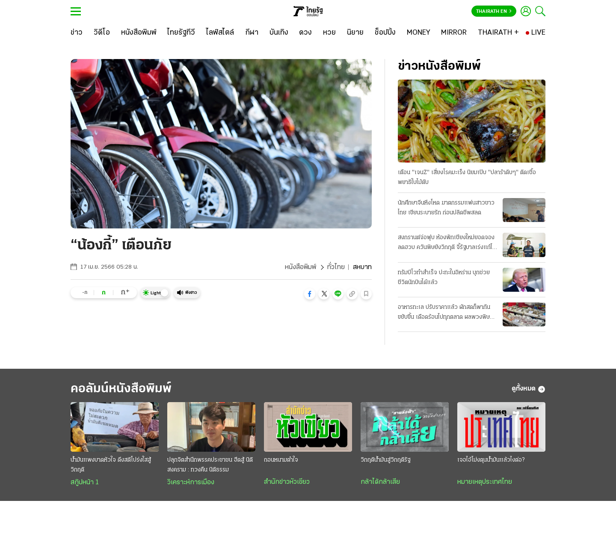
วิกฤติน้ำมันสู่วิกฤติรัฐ (385, 460)
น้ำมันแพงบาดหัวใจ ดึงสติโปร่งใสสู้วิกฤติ (111, 465)
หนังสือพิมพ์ (300, 267)
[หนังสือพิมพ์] (139, 33)
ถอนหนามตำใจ (281, 460)
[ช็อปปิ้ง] (385, 33)
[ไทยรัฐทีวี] (181, 33)
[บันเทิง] (279, 33)
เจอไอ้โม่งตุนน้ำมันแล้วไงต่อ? (490, 460)
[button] (309, 293)
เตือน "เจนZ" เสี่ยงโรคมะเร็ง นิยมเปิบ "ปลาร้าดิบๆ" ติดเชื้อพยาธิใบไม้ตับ (467, 177)
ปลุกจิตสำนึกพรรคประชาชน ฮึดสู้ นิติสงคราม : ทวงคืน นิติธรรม (210, 465)
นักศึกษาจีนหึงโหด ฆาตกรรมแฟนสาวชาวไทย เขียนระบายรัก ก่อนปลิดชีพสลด (446, 208)
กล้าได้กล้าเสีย (380, 482)
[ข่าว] (77, 33)
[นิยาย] (355, 33)
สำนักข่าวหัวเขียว (287, 482)
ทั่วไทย (336, 267)
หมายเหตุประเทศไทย (484, 482)
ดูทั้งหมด (528, 389)
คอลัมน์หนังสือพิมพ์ (121, 389)
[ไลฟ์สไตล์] (220, 33)
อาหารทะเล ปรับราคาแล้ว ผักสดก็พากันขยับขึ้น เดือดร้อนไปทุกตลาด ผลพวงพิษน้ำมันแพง (444, 313)
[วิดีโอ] (102, 33)
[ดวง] (305, 33)
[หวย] (329, 33)
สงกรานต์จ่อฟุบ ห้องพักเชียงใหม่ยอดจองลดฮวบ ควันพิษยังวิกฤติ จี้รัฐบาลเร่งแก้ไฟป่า (447, 243)
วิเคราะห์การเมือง (190, 482)
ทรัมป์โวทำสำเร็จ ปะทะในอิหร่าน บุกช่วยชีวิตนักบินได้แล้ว (444, 277)
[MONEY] (418, 33)
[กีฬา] (251, 33)
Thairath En (494, 11)
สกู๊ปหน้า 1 (85, 482)
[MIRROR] (454, 33)
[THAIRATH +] (498, 33)
